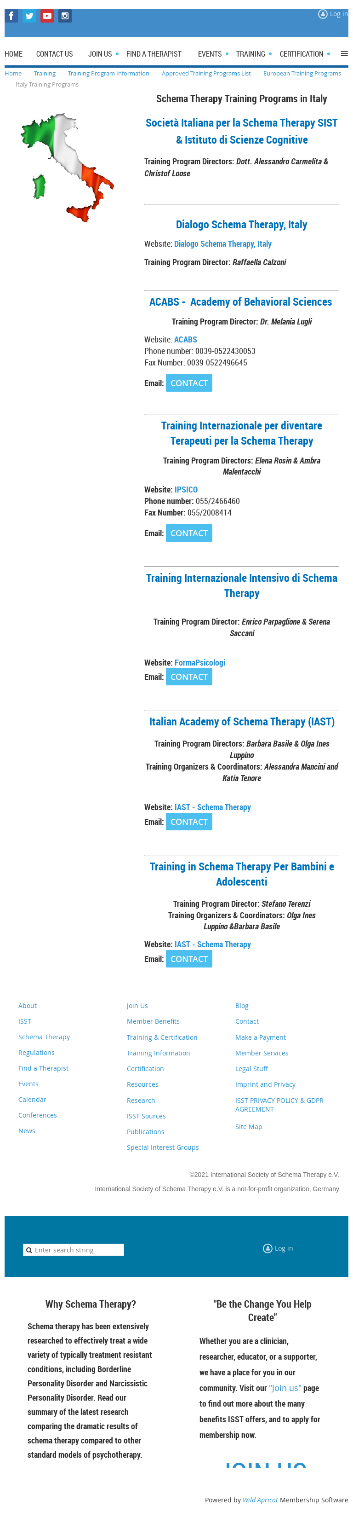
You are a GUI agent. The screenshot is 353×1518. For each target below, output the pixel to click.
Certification (145, 1068)
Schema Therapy (44, 1036)
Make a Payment (260, 1037)
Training (45, 73)
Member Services (262, 1053)
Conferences (37, 1115)
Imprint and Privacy (265, 1084)
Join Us (137, 1005)
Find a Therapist (43, 1068)
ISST (24, 1021)
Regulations (36, 1052)
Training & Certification (162, 1037)
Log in (339, 13)
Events (28, 1083)
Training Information (158, 1053)
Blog (242, 1005)
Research (141, 1100)
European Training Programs (302, 73)
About (27, 1005)
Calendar (32, 1099)
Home (13, 73)
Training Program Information (108, 73)
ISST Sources (146, 1116)
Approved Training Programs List (206, 73)
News (26, 1130)
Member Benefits (153, 1021)
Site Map (248, 1126)
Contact (247, 1021)
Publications (146, 1131)
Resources (143, 1084)
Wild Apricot (260, 1499)
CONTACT (189, 382)
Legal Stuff (251, 1068)
